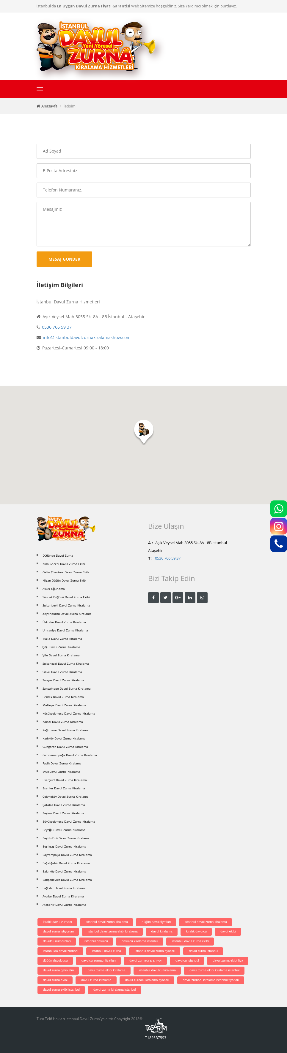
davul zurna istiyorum (58, 931)
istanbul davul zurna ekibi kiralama (112, 931)
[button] (143, 432)
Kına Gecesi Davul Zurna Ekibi (64, 564)
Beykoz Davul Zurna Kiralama (63, 813)
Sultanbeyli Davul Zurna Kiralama (66, 605)
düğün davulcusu (55, 960)
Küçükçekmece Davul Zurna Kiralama (69, 713)
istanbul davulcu (96, 941)
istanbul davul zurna (106, 951)
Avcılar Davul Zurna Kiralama (63, 896)
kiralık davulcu (196, 931)
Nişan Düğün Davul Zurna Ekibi (65, 580)
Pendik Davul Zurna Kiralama (63, 697)
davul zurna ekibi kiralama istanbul (214, 970)
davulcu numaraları (57, 941)
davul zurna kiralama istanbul (114, 989)
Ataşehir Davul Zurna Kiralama (64, 904)
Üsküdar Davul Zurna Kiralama (64, 622)
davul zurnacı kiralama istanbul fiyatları (211, 980)
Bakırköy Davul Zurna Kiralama (64, 871)
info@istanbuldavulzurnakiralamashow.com (87, 337)
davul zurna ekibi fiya (228, 960)
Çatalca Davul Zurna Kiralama (64, 805)
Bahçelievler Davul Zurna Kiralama (67, 880)
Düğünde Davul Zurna (58, 555)
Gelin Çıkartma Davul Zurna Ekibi (66, 572)
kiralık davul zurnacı (57, 922)
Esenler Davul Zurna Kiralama (64, 788)
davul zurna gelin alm (58, 970)
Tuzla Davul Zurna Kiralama (62, 638)
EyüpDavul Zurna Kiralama (61, 771)
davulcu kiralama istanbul (140, 941)
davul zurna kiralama (96, 980)
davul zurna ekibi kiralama (106, 970)
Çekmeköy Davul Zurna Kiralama (66, 796)
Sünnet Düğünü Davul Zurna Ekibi (66, 597)
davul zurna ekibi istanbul (61, 989)
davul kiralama (161, 931)
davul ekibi (228, 931)
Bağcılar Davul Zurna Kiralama (64, 888)
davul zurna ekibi (55, 980)
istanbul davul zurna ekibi (190, 941)
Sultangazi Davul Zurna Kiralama (66, 663)
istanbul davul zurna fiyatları (155, 951)
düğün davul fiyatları (156, 922)
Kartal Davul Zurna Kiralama (63, 722)
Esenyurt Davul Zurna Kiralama (65, 780)
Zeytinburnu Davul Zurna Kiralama (67, 614)
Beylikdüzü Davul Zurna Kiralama (66, 838)
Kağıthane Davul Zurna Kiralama (66, 730)
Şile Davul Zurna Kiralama (61, 655)
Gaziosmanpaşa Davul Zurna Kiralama (70, 755)
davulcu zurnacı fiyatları (98, 960)
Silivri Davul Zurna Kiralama (62, 672)
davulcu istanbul (187, 960)
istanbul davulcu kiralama (157, 970)
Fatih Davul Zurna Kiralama (62, 763)
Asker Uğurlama (54, 589)
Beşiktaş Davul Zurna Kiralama (64, 846)
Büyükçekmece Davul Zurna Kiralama (69, 821)
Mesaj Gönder (64, 259)
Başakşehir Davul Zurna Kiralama (66, 863)
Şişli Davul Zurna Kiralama (62, 647)
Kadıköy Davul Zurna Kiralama (64, 738)
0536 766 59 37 (57, 327)
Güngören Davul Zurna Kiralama (65, 747)
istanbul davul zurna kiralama (107, 922)
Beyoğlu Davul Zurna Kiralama (64, 830)
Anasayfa (49, 106)
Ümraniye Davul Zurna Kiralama (65, 630)
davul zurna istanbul (203, 951)
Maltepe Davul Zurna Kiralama (64, 705)
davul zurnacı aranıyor (145, 960)
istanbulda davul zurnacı (61, 951)
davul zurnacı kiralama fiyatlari (147, 980)
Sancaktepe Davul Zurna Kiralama (67, 688)
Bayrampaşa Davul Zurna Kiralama (67, 855)
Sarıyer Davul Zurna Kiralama (63, 680)
